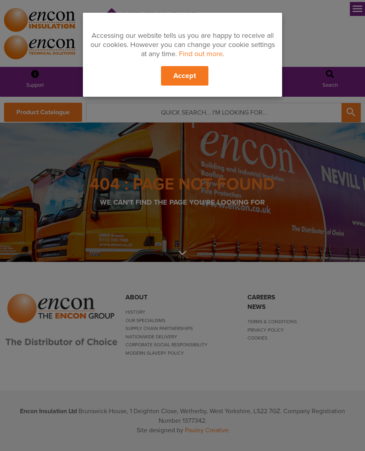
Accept (184, 75)
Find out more (201, 53)
